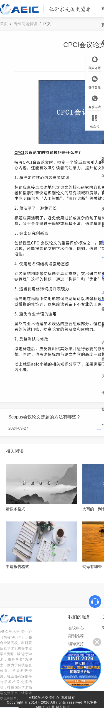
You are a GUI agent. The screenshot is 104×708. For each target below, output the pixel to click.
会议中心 (76, 628)
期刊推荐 (76, 636)
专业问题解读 (25, 23)
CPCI (19, 152)
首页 (4, 23)
